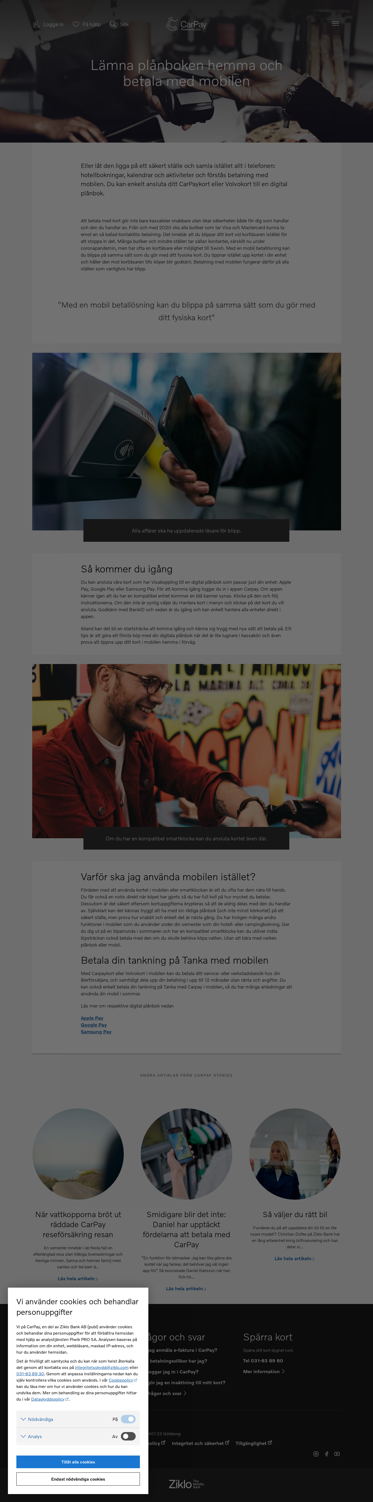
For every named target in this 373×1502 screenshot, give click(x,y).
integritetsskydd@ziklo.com (102, 1367)
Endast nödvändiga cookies (78, 1478)
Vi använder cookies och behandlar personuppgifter (77, 1306)
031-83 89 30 (30, 1373)
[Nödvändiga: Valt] (128, 1419)
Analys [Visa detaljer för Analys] (35, 1436)
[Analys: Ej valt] (128, 1436)
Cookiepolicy (121, 1379)
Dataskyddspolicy (47, 1398)
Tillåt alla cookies (78, 1461)
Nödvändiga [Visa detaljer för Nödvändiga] (40, 1419)
